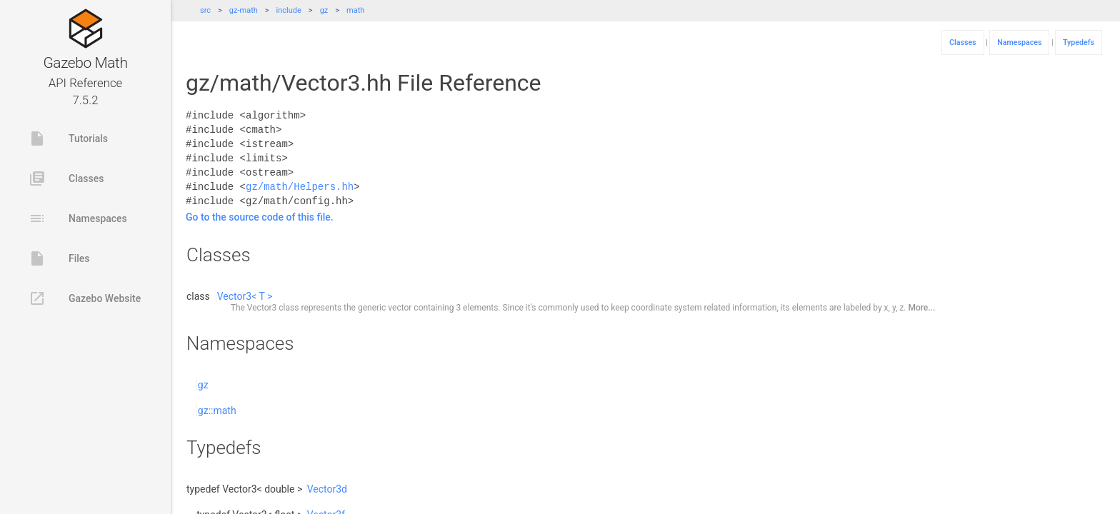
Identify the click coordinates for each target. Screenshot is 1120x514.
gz (324, 10)
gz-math (243, 10)
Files (59, 258)
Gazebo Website (85, 298)
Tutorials (68, 138)
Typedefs (1078, 42)
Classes (66, 178)
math (355, 10)
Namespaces (78, 218)
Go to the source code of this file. (260, 217)
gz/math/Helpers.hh (300, 186)
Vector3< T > (245, 296)
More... (921, 308)
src (205, 10)
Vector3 (262, 308)
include (288, 10)
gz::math (217, 410)
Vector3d (327, 489)
